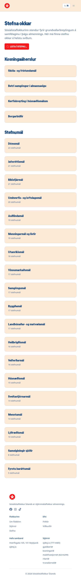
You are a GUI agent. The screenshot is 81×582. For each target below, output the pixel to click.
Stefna (12, 530)
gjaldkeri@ (48, 546)
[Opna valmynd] (73, 6)
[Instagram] (15, 509)
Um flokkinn (15, 521)
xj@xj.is (13, 546)
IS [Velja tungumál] (66, 5)
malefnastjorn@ (50, 554)
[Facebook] (10, 509)
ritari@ (46, 558)
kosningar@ (48, 550)
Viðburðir (47, 526)
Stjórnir (13, 526)
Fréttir (46, 521)
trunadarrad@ (49, 562)
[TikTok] (20, 509)
